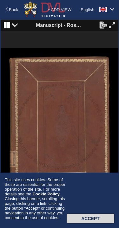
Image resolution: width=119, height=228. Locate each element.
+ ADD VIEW (59, 9)
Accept (90, 218)
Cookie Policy (45, 194)
